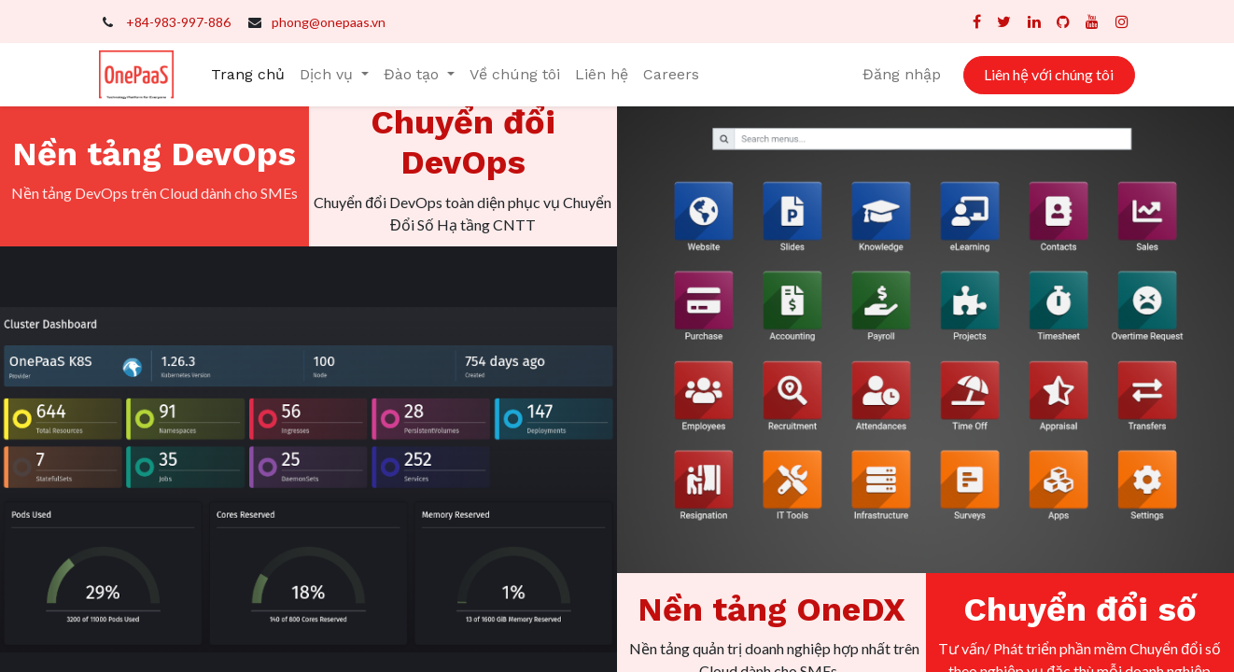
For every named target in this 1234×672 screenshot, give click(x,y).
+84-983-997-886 (178, 22)
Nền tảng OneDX (771, 609)
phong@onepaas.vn (329, 22)
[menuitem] (247, 74)
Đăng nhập (901, 74)
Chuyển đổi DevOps (463, 142)
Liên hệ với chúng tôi (1049, 74)
